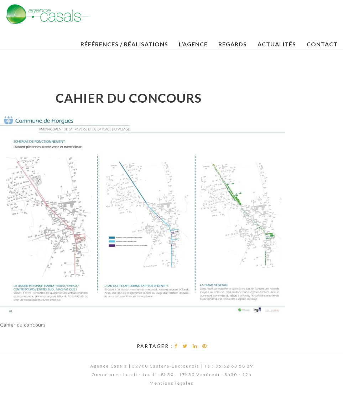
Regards (232, 44)
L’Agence (193, 44)
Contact (322, 44)
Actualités (277, 44)
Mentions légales (172, 383)
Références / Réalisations (124, 44)
